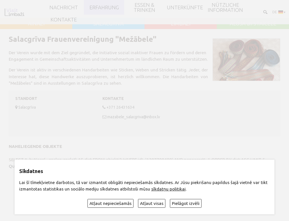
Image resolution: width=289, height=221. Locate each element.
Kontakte (64, 19)
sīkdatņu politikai (168, 189)
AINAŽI (36, 23)
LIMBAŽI (181, 23)
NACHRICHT (63, 7)
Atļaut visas (151, 203)
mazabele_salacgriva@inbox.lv (133, 117)
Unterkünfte (185, 7)
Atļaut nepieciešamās (110, 203)
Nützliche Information (225, 7)
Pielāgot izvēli (186, 203)
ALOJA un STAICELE (253, 23)
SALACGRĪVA (108, 23)
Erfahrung (104, 7)
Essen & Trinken (144, 7)
